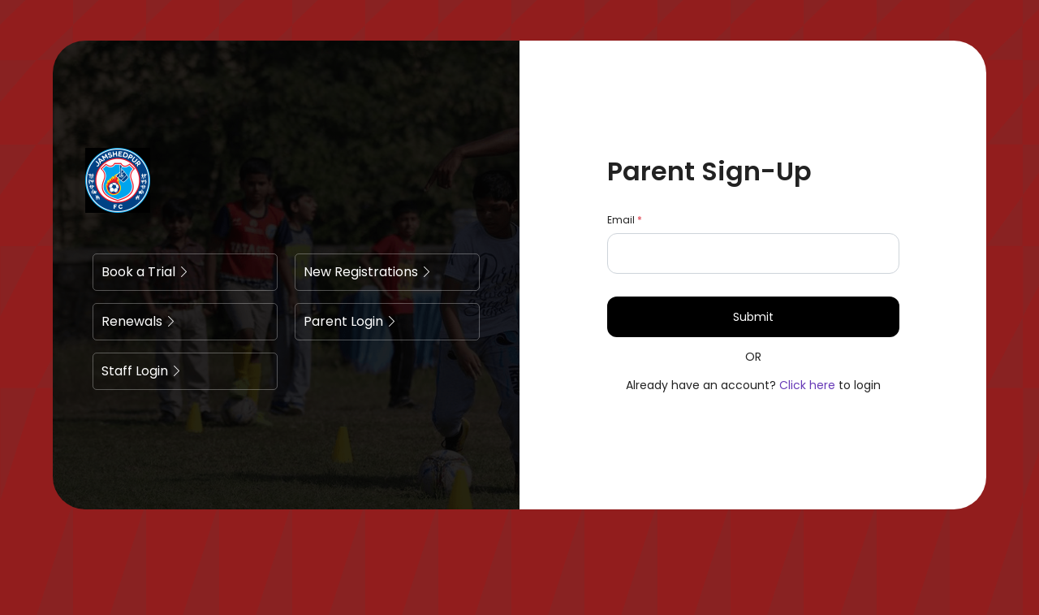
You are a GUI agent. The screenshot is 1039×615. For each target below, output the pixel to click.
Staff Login (141, 371)
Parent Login (350, 321)
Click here (807, 385)
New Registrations (368, 271)
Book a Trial (145, 271)
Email (624, 220)
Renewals (138, 321)
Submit (753, 317)
